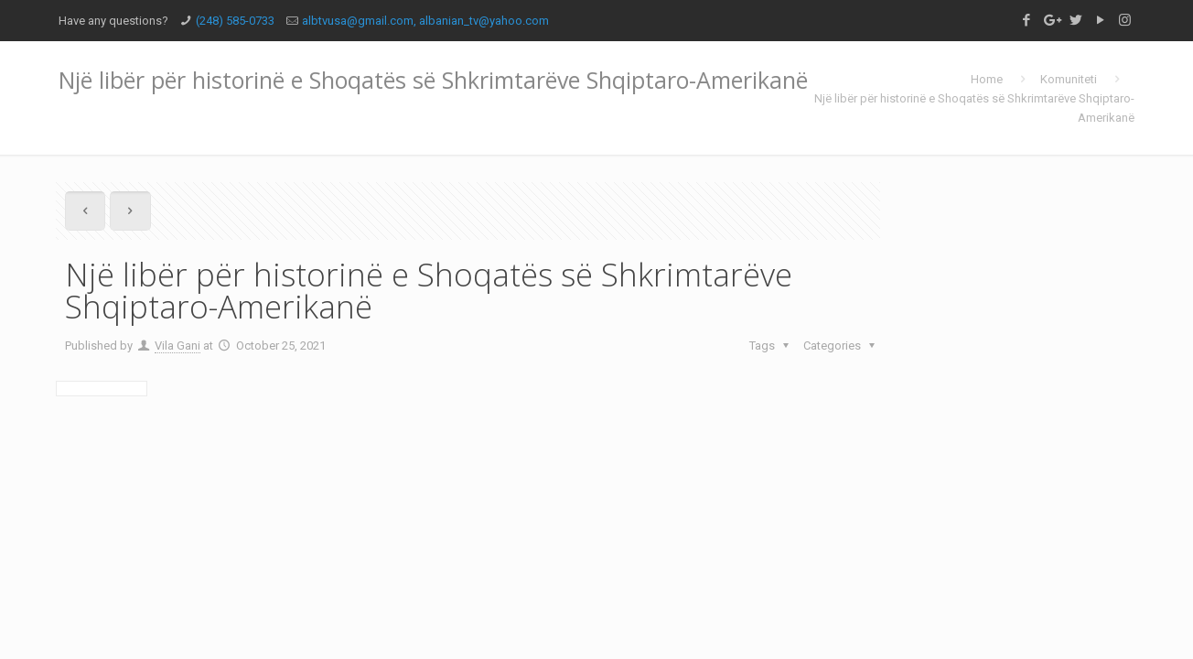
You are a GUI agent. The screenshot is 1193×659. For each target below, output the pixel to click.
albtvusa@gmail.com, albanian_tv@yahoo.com (425, 20)
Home (987, 79)
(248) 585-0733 (235, 20)
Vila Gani (177, 345)
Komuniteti (1068, 79)
